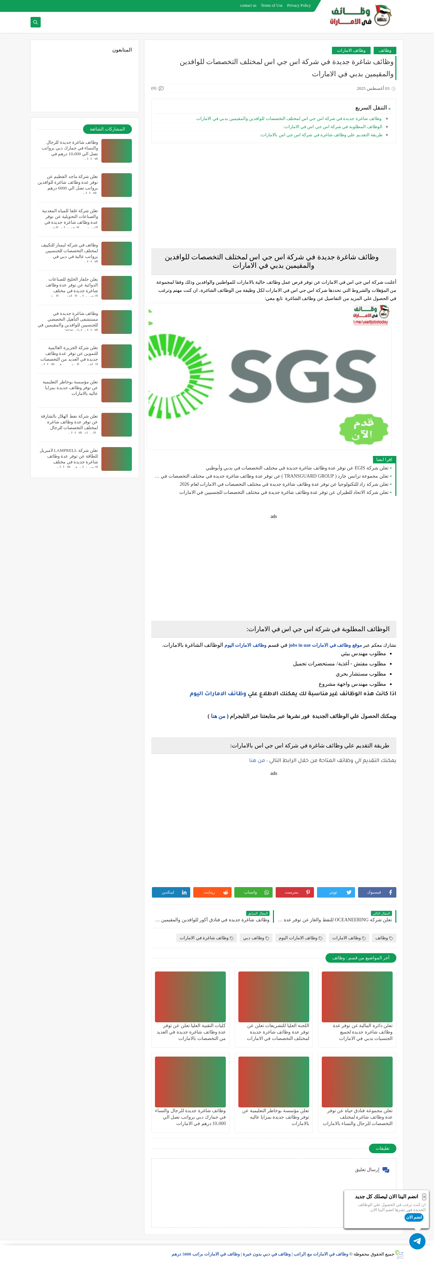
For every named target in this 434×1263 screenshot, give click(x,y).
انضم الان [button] (414, 1217)
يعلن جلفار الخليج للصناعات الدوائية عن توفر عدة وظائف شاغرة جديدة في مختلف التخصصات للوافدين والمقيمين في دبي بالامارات (70, 291)
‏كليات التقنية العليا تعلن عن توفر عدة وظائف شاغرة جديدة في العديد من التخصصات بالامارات (191, 1032)
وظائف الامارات (351, 50)
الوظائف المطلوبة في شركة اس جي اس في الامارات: (332, 126)
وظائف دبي (256, 937)
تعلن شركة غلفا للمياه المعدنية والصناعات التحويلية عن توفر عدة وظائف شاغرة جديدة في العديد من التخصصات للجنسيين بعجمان (69, 222)
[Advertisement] (273, 195)
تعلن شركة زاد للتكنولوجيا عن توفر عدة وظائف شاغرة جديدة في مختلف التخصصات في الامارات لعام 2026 (284, 484)
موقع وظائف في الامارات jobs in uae (325, 645)
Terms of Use (271, 5)
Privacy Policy (299, 5)
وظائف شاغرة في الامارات (207, 937)
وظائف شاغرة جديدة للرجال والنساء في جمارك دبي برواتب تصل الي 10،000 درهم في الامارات (190, 1117)
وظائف (385, 50)
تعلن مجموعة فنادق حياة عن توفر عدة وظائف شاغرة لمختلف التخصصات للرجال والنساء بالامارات (358, 1117)
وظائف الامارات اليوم (245, 645)
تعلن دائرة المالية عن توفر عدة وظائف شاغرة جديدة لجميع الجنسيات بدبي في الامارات (363, 1032)
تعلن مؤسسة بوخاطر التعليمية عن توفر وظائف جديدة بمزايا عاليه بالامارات (275, 1117)
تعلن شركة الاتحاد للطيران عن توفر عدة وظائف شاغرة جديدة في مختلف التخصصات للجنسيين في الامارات (284, 492)
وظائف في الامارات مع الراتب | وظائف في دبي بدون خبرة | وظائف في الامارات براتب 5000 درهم (260, 1254)
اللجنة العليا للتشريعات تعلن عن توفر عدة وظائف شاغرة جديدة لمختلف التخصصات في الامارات (278, 1032)
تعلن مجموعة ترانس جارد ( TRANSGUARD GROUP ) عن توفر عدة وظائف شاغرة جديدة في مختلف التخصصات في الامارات (272, 476)
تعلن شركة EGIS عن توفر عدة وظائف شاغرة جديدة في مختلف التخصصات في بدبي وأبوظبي (297, 467)
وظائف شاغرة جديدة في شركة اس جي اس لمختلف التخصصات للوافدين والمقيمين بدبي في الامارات (288, 118)
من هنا (218, 716)
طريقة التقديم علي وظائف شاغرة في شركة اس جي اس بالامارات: (321, 134)
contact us (248, 5)
